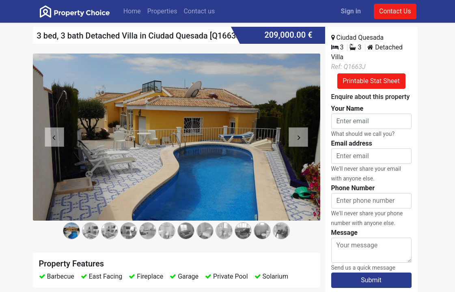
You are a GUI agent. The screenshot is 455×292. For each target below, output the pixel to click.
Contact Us (395, 11)
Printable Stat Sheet (371, 81)
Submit (371, 280)
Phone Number (353, 188)
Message (344, 232)
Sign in (351, 11)
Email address (351, 143)
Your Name (347, 108)
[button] (54, 150)
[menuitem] (132, 11)
